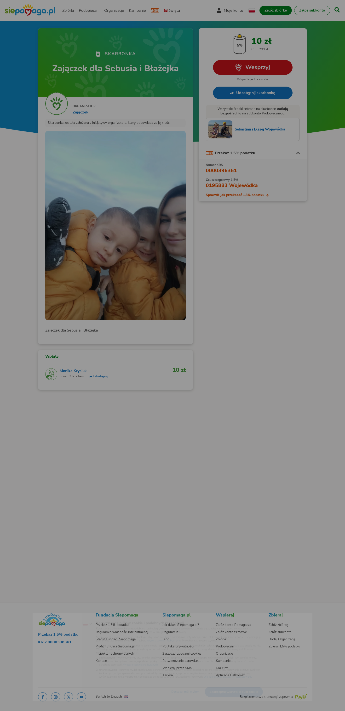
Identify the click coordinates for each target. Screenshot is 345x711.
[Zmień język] (67, 616)
